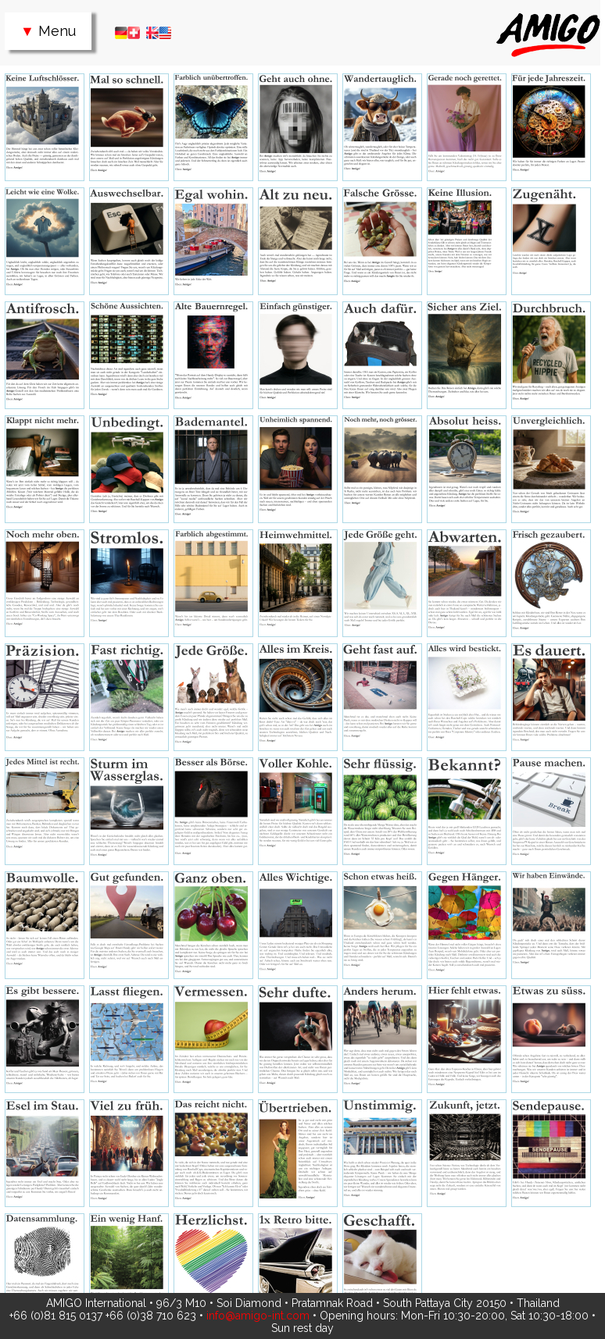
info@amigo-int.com (258, 1315)
